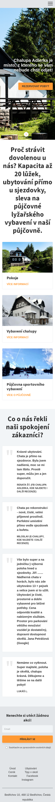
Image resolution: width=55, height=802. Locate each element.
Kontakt (12, 775)
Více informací (17, 284)
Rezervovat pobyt (35, 86)
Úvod (12, 768)
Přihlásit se (27, 739)
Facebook (32, 775)
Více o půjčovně (19, 395)
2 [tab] (31, 134)
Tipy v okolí (31, 772)
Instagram (27, 779)
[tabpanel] (27, 74)
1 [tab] (26, 134)
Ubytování (31, 768)
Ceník (11, 772)
